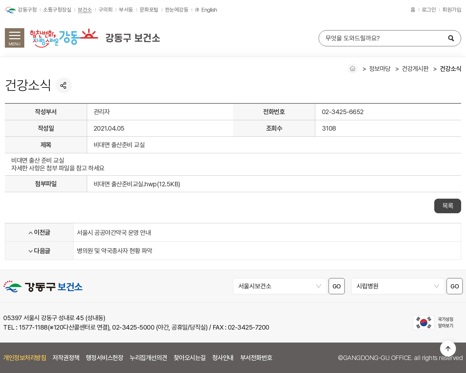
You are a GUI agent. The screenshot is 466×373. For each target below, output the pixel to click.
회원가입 (451, 9)
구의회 (106, 9)
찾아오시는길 (190, 358)
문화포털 (149, 9)
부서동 (126, 9)
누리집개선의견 (148, 358)
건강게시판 (415, 69)
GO (336, 286)
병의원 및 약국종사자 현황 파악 (114, 251)
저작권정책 (65, 358)
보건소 (85, 9)
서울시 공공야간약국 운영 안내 (114, 233)
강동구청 (27, 9)
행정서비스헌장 (104, 358)
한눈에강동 (177, 9)
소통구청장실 (57, 9)
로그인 (429, 9)
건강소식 (450, 69)
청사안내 (223, 358)
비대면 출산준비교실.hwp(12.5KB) (137, 184)
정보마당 (379, 69)
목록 (447, 206)
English (209, 9)
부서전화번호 (256, 358)
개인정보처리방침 (24, 358)
